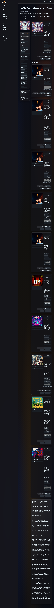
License (5, 34)
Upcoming (5, 21)
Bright (26, 57)
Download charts (6, 20)
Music (3, 12)
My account (4, 27)
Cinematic (48, 377)
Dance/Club (26, 41)
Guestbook (5, 38)
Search (5, 14)
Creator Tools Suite (6, 11)
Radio (4, 23)
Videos (3, 9)
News (3, 7)
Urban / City (23, 50)
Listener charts (6, 18)
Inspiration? (5, 25)
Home (3, 5)
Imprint (5, 40)
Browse (5, 16)
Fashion (22, 48)
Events (26, 48)
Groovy (22, 56)
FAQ (4, 36)
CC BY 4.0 (26, 33)
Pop (22, 41)
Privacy (5, 42)
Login (4, 29)
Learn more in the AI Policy (24, 96)
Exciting (22, 59)
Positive (26, 56)
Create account (6, 31)
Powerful (26, 59)
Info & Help (4, 32)
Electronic (23, 42)
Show (22, 49)
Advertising (26, 49)
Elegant (22, 57)
